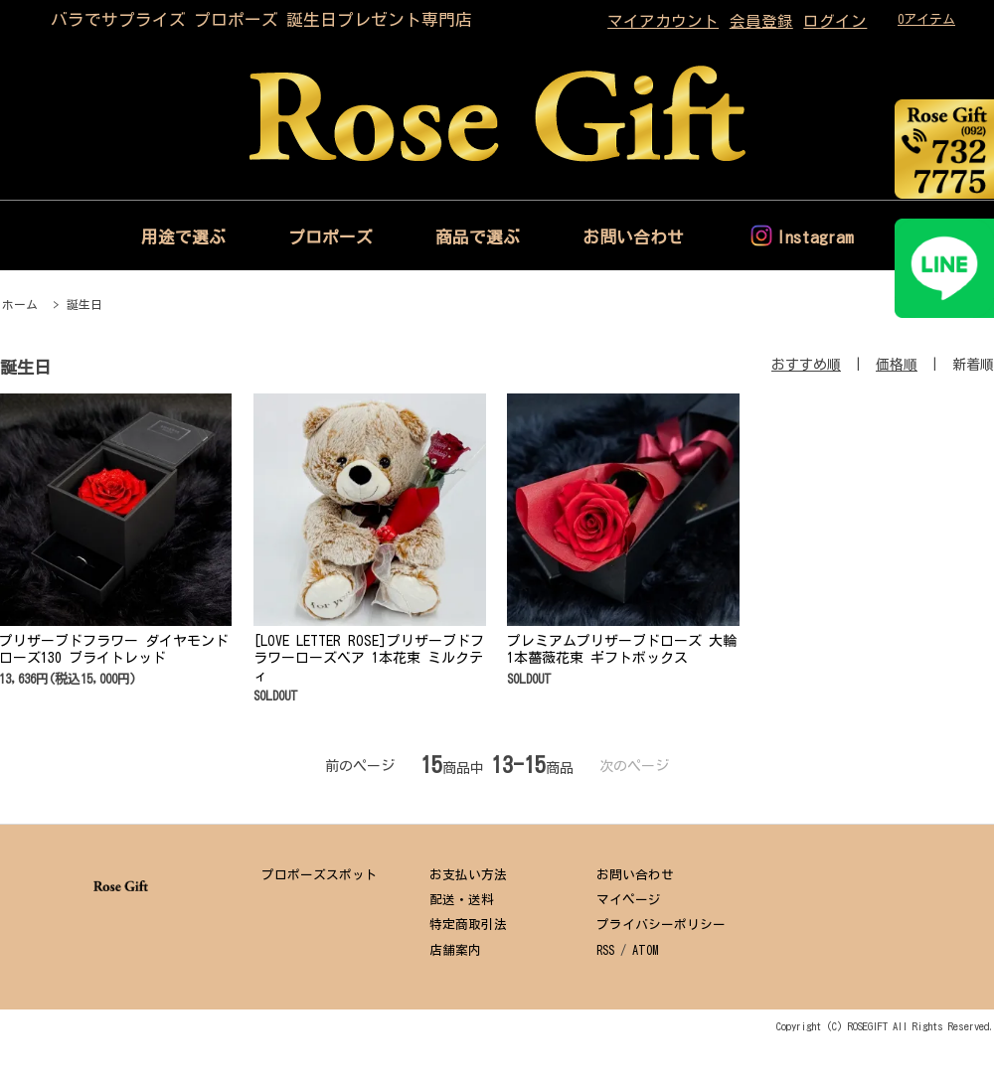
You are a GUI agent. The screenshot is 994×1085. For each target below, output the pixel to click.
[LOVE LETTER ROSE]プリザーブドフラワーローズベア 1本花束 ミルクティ (368, 658)
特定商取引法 (468, 924)
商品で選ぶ (477, 237)
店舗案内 (455, 950)
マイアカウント (663, 21)
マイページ (628, 899)
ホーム (20, 304)
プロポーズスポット (319, 874)
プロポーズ (330, 237)
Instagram (815, 237)
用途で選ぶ (183, 237)
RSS (605, 950)
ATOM (645, 950)
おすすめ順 (806, 365)
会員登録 (761, 21)
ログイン (835, 21)
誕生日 (84, 304)
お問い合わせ (633, 237)
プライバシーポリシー (661, 924)
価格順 (896, 365)
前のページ (360, 766)
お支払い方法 (468, 874)
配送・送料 (461, 899)
